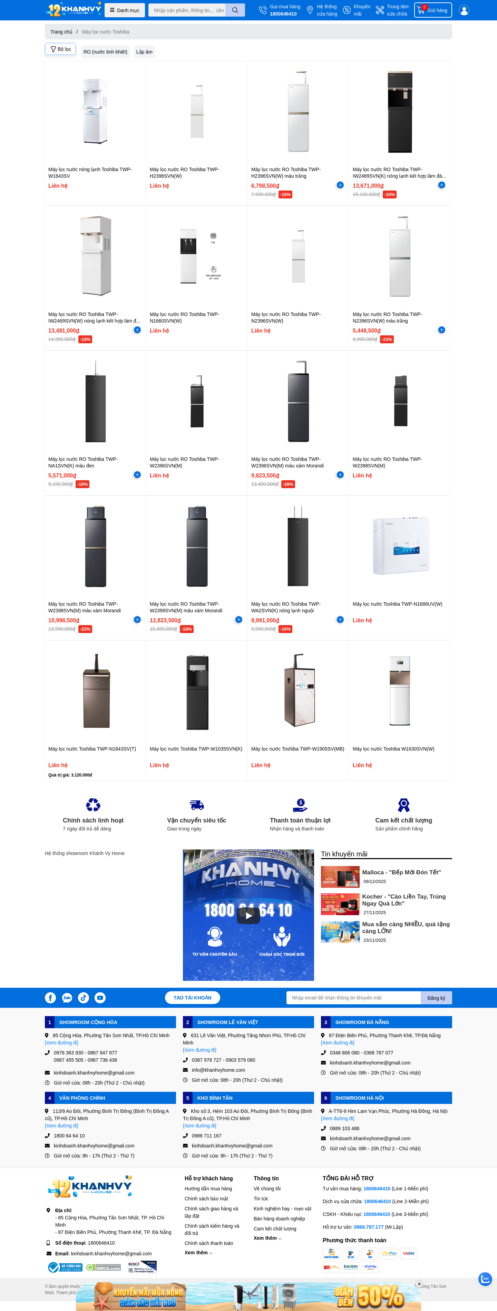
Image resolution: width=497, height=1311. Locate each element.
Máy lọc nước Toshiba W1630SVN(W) (394, 749)
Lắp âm (144, 52)
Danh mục (124, 10)
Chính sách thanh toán (209, 1243)
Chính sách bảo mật (206, 1198)
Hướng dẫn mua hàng (208, 1188)
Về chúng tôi (267, 1188)
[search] (235, 10)
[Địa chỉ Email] (369, 997)
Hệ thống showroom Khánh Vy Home (85, 853)
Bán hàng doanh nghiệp (279, 1218)
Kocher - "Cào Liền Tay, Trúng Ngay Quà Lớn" (404, 900)
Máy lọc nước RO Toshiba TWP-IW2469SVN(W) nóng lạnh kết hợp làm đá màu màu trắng (93, 321)
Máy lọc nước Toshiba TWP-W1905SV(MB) (297, 749)
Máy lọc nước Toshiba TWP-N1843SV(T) (92, 749)
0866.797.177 (369, 1227)
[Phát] (248, 916)
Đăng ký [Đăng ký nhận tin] (436, 998)
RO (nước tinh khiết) (105, 52)
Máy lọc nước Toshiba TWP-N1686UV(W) (397, 604)
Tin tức (261, 1198)
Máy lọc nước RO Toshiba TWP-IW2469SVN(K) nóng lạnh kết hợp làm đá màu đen (397, 176)
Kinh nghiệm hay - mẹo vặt (282, 1208)
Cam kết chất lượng (275, 1228)
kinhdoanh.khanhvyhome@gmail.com (111, 1253)
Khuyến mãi (362, 10)
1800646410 (283, 14)
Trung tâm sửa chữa (398, 10)
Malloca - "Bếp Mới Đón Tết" (401, 872)
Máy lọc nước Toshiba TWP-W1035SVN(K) (196, 749)
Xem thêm (199, 1252)
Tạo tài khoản (193, 998)
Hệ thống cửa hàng (327, 10)
